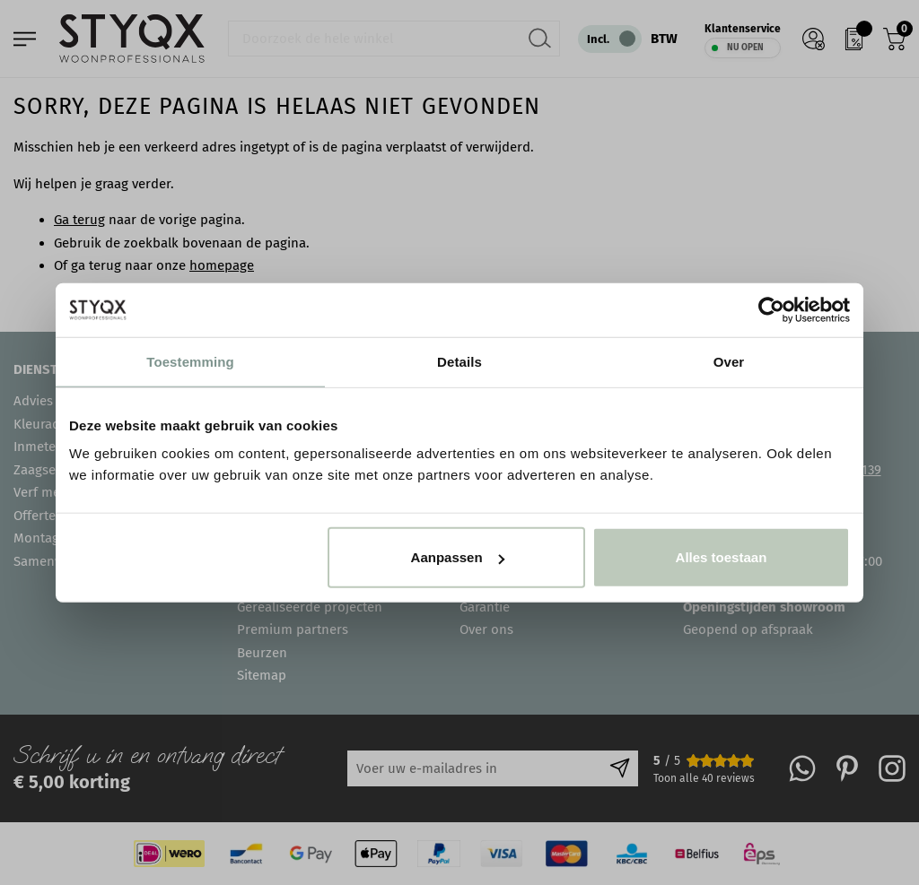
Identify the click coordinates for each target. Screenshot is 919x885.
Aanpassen (457, 557)
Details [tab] (459, 361)
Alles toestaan (721, 557)
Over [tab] (729, 361)
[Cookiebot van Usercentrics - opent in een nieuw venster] (771, 309)
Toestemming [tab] (190, 361)
